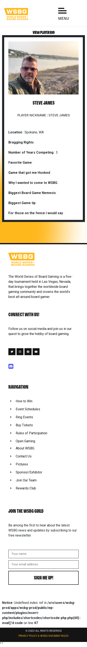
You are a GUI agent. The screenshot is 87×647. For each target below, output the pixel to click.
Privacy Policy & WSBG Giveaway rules (43, 636)
